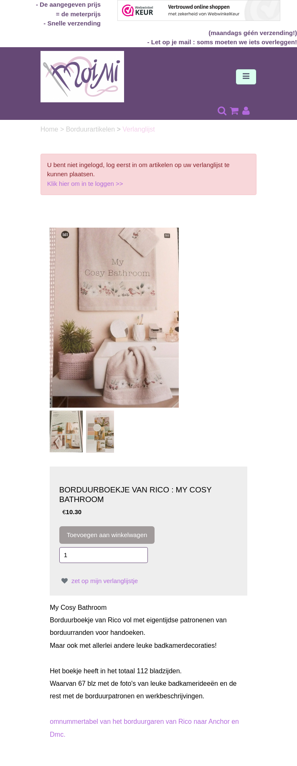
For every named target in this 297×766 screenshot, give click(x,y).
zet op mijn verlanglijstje (98, 580)
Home (50, 129)
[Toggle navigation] (246, 77)
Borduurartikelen (91, 129)
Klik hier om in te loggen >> (85, 183)
